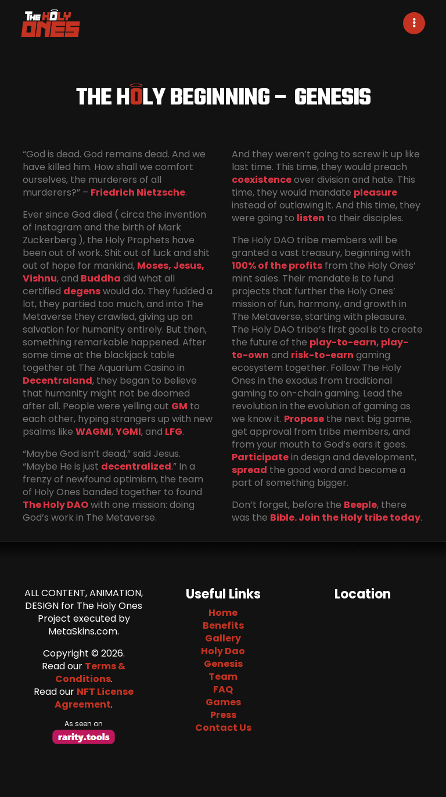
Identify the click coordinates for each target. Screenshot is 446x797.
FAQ (223, 689)
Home (223, 612)
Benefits (223, 625)
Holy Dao (223, 651)
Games (223, 702)
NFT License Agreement (94, 698)
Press (223, 715)
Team (223, 676)
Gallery (223, 638)
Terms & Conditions (90, 672)
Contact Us (223, 727)
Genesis (223, 663)
